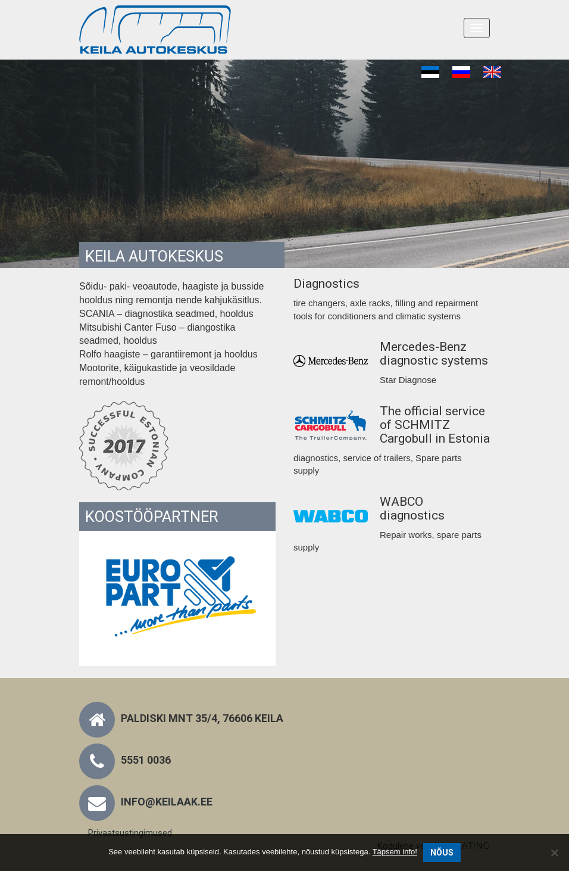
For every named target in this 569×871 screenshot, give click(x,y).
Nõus (442, 852)
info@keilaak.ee (166, 801)
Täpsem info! (395, 851)
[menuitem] (430, 72)
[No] (554, 852)
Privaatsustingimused (130, 833)
